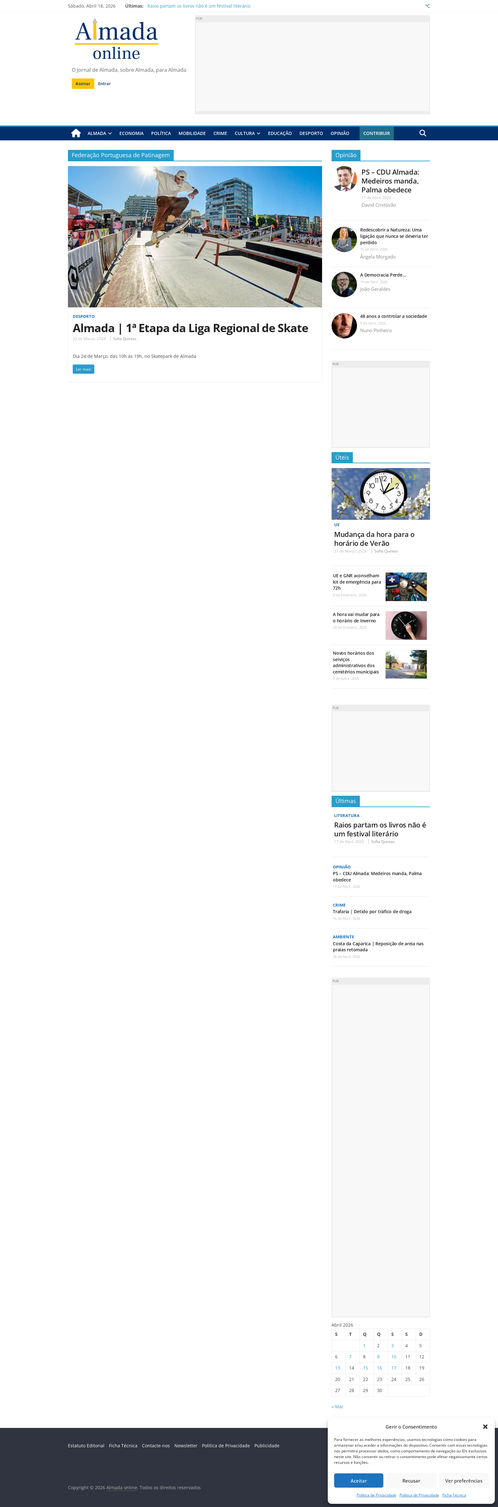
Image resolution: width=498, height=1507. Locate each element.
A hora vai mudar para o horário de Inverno (356, 617)
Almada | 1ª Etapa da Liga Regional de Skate (190, 328)
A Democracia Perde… (383, 275)
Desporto (311, 133)
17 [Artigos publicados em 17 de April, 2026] (393, 1368)
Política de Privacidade (376, 1495)
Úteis (342, 457)
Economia (131, 133)
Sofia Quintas (125, 338)
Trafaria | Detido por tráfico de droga (372, 911)
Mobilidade (192, 133)
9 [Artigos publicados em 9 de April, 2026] (378, 1357)
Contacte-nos (156, 1446)
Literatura (347, 815)
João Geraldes (375, 289)
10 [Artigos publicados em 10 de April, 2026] (393, 1357)
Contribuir (376, 133)
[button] (485, 1426)
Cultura (245, 133)
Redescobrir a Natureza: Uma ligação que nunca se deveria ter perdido (394, 236)
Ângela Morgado (378, 256)
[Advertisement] (312, 66)
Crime (220, 133)
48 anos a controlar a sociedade (393, 316)
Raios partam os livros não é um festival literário (198, 6)
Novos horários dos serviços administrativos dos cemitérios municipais (356, 662)
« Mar (338, 1406)
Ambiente (344, 937)
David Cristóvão (378, 205)
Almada (97, 133)
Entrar (104, 83)
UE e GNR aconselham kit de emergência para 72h (357, 582)
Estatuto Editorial (86, 1446)
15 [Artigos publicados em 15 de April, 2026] (365, 1368)
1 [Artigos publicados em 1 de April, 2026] (364, 1345)
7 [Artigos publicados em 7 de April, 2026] (350, 1357)
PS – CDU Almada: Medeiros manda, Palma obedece (390, 180)
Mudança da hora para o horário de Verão (374, 538)
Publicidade (266, 1446)
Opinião (340, 133)
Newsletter (186, 1446)
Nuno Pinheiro (376, 330)
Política (161, 133)
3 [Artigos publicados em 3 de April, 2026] (392, 1345)
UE (337, 524)
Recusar (411, 1480)
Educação (280, 133)
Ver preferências (463, 1480)
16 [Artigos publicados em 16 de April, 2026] (379, 1368)
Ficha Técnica (454, 1495)
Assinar (83, 83)
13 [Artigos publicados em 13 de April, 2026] (337, 1368)
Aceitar (359, 1480)
